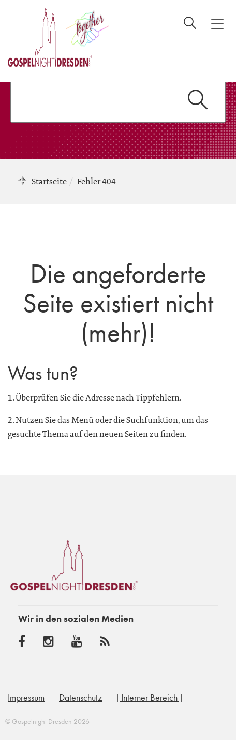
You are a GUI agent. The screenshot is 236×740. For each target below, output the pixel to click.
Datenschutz (80, 697)
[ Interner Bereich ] (149, 697)
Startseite (49, 181)
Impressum (26, 697)
